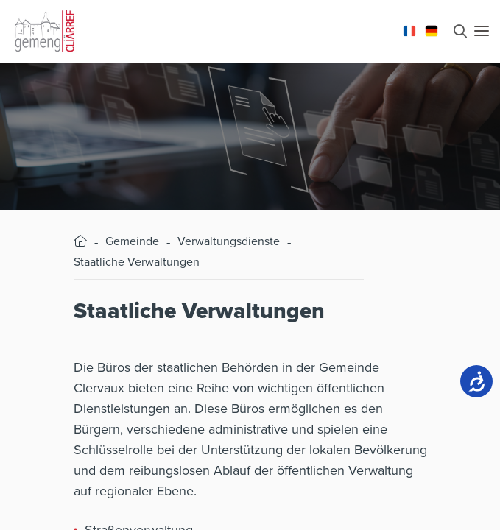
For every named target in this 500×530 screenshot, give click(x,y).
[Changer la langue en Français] (409, 29)
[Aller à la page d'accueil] (44, 29)
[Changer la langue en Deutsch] (431, 29)
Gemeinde (132, 241)
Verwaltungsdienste (228, 241)
